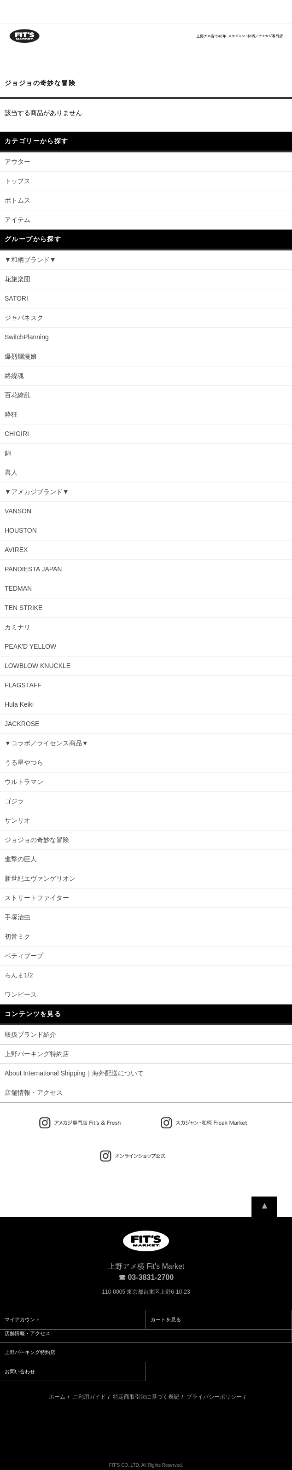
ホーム (57, 1397)
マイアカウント (22, 1319)
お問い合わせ (20, 1371)
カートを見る (166, 1319)
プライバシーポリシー (214, 1397)
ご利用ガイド (89, 1397)
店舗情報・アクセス (34, 1092)
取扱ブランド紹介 (30, 1034)
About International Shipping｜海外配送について (74, 1073)
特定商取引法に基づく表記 (146, 1397)
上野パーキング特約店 (37, 1053)
